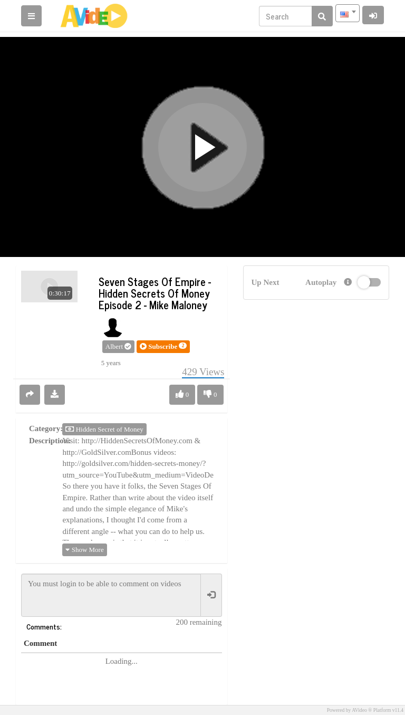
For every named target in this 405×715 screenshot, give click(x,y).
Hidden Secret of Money (104, 429)
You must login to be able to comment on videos (111, 595)
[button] (163, 346)
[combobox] (347, 13)
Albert (118, 346)
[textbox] (347, 13)
